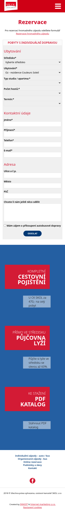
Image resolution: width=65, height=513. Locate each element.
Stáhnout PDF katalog (37, 425)
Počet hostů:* (12, 88)
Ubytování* (10, 68)
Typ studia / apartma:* (17, 78)
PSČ (6, 191)
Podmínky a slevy (32, 465)
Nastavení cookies (32, 507)
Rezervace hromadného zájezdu (32, 33)
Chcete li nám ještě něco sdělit (22, 202)
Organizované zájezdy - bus (32, 458)
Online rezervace (32, 461)
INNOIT (24, 504)
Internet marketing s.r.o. (42, 504)
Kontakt (32, 468)
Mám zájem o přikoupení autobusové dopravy (32, 225)
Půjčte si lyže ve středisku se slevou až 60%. (39, 362)
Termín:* (9, 99)
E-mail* (8, 150)
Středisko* (10, 58)
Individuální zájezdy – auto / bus (32, 455)
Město (7, 181)
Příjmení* (9, 130)
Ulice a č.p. (10, 171)
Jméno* (8, 119)
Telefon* (9, 140)
